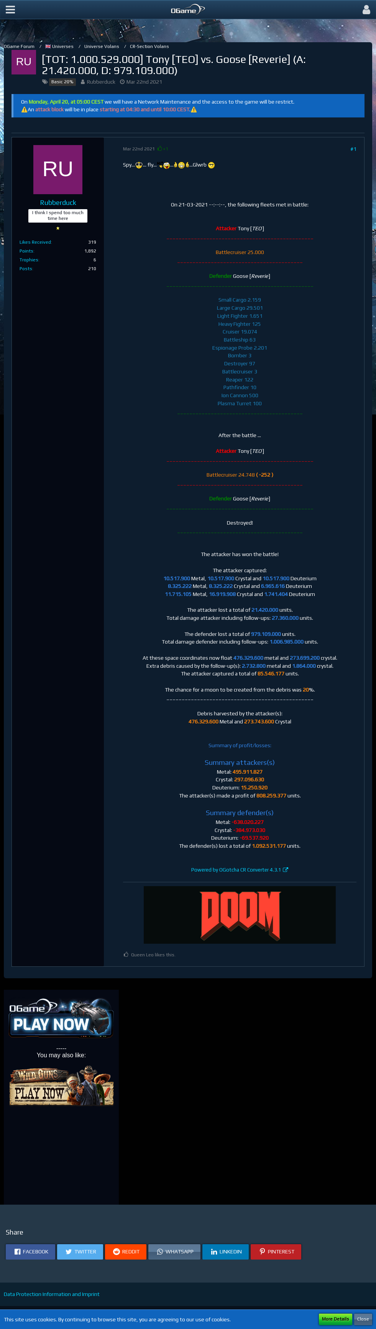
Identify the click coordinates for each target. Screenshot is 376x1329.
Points (26, 251)
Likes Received (35, 242)
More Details (335, 1319)
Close (363, 1319)
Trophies (29, 259)
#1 (353, 149)
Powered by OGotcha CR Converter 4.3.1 (236, 870)
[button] (10, 9)
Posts (26, 268)
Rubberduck (101, 82)
